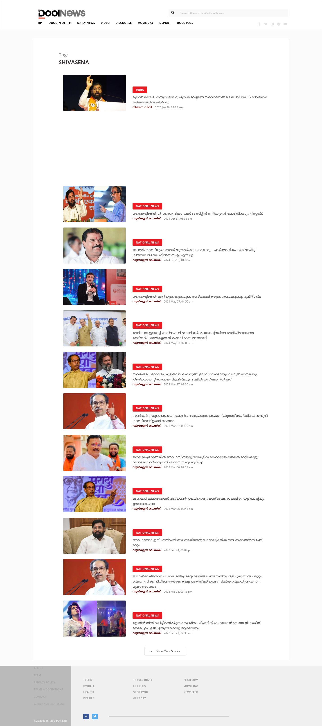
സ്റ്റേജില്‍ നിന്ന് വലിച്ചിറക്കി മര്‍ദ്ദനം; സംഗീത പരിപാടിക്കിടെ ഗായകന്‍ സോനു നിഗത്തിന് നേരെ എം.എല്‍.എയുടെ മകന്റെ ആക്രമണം (198, 625)
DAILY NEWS (86, 23)
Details (88, 698)
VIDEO (105, 23)
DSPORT (165, 23)
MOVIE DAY (145, 23)
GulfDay (139, 698)
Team (34, 681)
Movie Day (190, 686)
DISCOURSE (123, 23)
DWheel (89, 686)
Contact (37, 698)
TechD (87, 680)
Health (88, 692)
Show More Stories (165, 651)
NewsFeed (190, 692)
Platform (190, 680)
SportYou (140, 692)
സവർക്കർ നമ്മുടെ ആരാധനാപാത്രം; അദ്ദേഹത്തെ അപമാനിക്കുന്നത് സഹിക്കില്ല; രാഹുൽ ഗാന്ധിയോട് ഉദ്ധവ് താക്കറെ (200, 418)
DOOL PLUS (185, 23)
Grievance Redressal (49, 704)
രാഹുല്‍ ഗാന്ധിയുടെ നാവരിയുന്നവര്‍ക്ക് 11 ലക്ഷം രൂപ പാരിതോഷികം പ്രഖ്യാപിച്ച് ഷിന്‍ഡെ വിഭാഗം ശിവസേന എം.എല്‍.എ (200, 252)
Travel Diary (142, 680)
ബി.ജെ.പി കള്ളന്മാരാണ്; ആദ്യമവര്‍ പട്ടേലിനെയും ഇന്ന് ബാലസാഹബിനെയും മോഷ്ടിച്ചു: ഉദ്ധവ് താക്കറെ (185, 501)
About (35, 675)
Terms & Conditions (48, 692)
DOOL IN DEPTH (60, 23)
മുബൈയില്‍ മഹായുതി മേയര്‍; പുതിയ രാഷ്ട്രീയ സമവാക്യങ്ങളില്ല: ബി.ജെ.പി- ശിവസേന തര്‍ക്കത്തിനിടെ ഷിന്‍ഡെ (197, 100)
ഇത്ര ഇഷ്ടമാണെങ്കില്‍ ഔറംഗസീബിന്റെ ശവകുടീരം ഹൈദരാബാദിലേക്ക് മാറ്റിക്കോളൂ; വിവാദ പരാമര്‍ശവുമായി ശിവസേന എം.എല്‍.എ (200, 457)
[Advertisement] (164, 150)
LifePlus (139, 686)
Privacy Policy (43, 687)
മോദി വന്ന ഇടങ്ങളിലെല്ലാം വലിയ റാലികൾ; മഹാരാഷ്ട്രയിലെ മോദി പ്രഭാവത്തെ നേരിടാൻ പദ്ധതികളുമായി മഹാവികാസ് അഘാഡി (198, 335)
